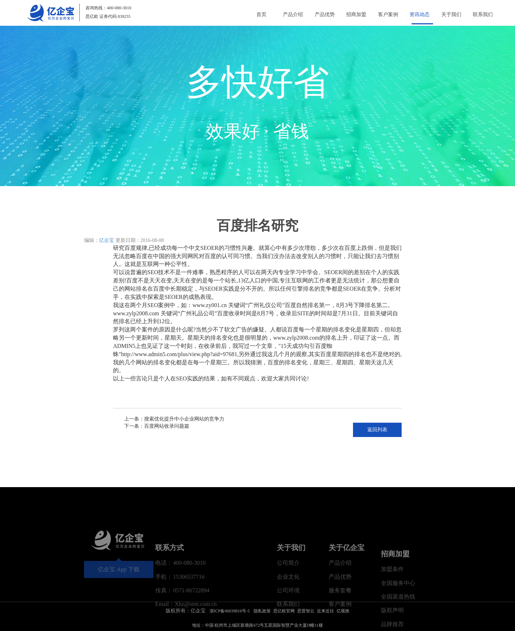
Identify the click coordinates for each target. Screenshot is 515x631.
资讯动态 (418, 14)
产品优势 (322, 14)
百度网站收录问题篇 (166, 426)
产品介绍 (290, 14)
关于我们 (451, 14)
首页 (257, 14)
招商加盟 (354, 14)
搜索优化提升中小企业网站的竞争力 (184, 419)
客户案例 (386, 14)
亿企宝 (106, 240)
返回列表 (377, 429)
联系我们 (483, 14)
